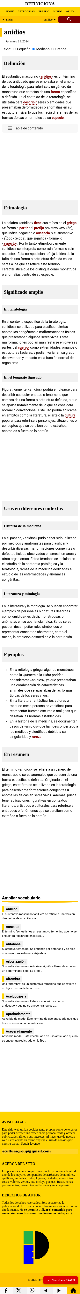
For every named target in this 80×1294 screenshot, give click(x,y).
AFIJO (70, 11)
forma (55, 92)
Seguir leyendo (30, 1143)
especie (58, 118)
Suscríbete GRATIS (61, 1280)
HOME (10, 11)
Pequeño (23, 49)
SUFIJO (57, 11)
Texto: (6, 49)
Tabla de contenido (28, 128)
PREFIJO (44, 11)
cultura (70, 415)
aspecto (10, 243)
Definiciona (40, 3)
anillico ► (50, 19)
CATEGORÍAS (26, 11)
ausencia (43, 233)
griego (72, 223)
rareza (36, 737)
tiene (37, 223)
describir (30, 102)
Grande (60, 49)
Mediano (42, 49)
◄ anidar (7, 19)
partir (23, 228)
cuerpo (23, 347)
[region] (40, 165)
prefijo (39, 228)
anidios (46, 76)
